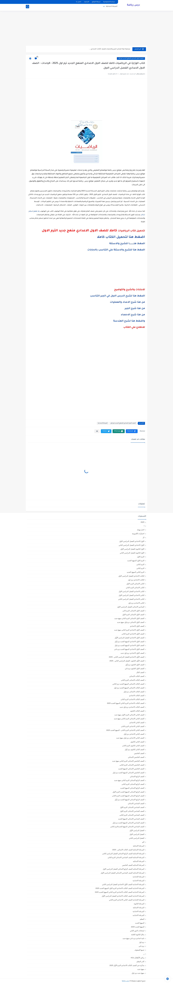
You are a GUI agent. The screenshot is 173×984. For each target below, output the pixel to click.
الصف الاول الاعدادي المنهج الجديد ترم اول (131, 58)
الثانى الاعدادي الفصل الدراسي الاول (131, 591)
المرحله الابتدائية (138, 907)
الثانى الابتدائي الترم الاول (135, 584)
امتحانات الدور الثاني (137, 931)
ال (143, 537)
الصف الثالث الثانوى (137, 711)
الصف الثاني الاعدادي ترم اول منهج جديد (130, 738)
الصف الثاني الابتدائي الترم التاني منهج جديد (129, 719)
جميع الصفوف (139, 950)
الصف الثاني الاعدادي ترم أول (134, 734)
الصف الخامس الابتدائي (136, 757)
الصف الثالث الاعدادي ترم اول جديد (132, 707)
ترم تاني (141, 946)
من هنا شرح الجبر (135, 308)
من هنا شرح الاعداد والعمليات (127, 302)
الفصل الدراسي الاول (137, 834)
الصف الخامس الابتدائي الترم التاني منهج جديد (128, 761)
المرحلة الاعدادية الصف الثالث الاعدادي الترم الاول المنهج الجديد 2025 (119, 888)
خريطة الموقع (96, 2)
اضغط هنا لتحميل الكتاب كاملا (121, 237)
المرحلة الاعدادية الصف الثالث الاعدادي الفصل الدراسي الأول (123, 896)
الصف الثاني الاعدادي (136, 722)
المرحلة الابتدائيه (138, 861)
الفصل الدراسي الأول (137, 830)
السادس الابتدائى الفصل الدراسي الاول (130, 607)
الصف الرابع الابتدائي (137, 776)
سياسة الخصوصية (109, 2)
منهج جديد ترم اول (138, 973)
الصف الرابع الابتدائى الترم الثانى (133, 784)
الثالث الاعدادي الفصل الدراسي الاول (131, 576)
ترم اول (141, 942)
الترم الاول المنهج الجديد (135, 560)
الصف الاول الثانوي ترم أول (134, 665)
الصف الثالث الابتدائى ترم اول (134, 692)
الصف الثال (140, 672)
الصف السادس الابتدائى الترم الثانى (131, 815)
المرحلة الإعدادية (138, 877)
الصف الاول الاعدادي (137, 626)
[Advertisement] (86, 28)
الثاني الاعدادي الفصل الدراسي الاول (131, 595)
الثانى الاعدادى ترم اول (136, 603)
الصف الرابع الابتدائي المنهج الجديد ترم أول (129, 799)
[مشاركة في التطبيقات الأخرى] (97, 431)
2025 (142, 522)
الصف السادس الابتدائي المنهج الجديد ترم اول (128, 823)
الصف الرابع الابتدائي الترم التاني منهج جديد (129, 780)
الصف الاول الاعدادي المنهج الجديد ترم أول (129, 641)
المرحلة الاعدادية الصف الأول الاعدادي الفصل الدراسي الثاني (123, 884)
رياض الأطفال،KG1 (137, 958)
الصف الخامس (139, 753)
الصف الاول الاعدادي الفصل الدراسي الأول (129, 638)
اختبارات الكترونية (138, 533)
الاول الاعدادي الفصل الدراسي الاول (131, 541)
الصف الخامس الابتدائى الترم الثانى (132, 765)
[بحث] (27, 7)
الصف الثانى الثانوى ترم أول (134, 749)
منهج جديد (140, 969)
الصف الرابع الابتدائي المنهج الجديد (132, 788)
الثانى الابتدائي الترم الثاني (135, 587)
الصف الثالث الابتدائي (136, 676)
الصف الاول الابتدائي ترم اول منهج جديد (130, 622)
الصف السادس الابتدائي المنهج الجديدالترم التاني (127, 826)
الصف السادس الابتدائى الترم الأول (132, 807)
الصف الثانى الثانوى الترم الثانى (133, 746)
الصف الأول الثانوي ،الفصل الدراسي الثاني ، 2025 (126, 661)
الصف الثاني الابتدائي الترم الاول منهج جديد (129, 715)
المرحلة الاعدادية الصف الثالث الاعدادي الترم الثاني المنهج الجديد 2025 (119, 892)
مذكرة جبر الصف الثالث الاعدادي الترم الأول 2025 (126, 965)
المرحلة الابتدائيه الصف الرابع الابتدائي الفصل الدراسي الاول (123, 869)
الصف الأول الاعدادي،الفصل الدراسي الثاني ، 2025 (126, 657)
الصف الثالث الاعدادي (136, 695)
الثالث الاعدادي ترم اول (136, 580)
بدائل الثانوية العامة (137, 934)
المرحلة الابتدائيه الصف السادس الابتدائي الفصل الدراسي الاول (122, 873)
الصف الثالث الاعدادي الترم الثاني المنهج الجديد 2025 (125, 703)
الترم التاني (140, 564)
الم (143, 842)
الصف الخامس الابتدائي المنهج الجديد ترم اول (128, 772)
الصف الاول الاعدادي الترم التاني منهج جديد (129, 630)
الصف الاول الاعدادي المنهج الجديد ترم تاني (129, 649)
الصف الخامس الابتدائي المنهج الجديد (131, 769)
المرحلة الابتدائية (111, 7)
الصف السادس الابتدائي (136, 803)
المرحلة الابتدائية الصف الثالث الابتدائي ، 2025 (128, 850)
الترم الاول (140, 557)
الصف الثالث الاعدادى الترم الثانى (132, 699)
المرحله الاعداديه (138, 915)
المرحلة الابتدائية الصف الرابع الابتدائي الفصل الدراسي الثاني (123, 853)
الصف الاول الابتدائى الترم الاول (133, 614)
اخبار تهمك (140, 530)
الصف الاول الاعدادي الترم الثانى (133, 634)
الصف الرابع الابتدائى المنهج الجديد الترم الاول (128, 792)
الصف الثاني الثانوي (137, 742)
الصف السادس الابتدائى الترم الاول (132, 811)
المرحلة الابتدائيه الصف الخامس (133, 865)
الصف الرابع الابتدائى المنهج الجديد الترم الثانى (128, 796)
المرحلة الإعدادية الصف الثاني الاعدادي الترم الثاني (126, 900)
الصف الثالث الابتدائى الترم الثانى (132, 680)
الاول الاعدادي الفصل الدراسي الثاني (131, 545)
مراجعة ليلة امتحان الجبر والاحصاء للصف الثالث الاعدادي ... (109, 49)
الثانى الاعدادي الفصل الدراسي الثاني (131, 599)
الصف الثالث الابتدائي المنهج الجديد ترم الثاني (128, 684)
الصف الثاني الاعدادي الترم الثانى (132, 726)
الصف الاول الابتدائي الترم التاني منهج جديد (129, 618)
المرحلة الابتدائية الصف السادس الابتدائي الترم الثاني (126, 857)
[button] (132, 431)
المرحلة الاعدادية (102, 423)
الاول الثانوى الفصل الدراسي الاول (132, 549)
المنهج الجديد (139, 923)
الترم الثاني (140, 568)
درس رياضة (133, 5)
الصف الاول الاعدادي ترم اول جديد (132, 653)
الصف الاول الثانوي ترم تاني (134, 668)
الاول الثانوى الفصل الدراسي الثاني (132, 553)
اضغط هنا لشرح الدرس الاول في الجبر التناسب (117, 296)
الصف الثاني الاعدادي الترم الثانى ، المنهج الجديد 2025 (125, 730)
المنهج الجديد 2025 (137, 927)
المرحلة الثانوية (139, 904)
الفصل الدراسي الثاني (136, 838)
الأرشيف (86, 2)
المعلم (142, 919)
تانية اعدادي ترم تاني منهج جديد (133, 938)
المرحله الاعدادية (138, 911)
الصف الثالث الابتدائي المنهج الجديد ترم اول (129, 688)
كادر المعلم (140, 961)
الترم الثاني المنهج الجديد (135, 572)
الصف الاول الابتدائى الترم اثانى (133, 611)
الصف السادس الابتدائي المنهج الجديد (131, 819)
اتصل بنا (78, 2)
